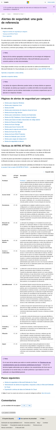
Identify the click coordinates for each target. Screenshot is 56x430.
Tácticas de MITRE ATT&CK (10, 34)
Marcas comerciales (6, 427)
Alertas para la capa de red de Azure (16, 129)
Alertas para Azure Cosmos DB (14, 127)
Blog (38, 422)
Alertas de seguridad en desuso (14, 141)
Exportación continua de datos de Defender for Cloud (21, 389)
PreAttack (22, 180)
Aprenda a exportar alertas (9, 76)
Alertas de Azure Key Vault (13, 131)
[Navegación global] (1, 2)
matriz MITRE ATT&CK (45, 69)
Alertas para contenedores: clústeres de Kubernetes (20, 115)
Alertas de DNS (9, 107)
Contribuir (45, 422)
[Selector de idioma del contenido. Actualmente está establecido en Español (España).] (8, 418)
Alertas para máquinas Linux (13, 105)
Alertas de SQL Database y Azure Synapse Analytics (20, 117)
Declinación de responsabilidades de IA (11, 422)
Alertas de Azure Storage (12, 124)
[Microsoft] (28, 2)
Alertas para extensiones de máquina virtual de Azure (21, 110)
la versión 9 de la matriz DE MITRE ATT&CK (14, 167)
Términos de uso (37, 425)
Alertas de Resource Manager (14, 122)
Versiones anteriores (29, 422)
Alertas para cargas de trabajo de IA (15, 139)
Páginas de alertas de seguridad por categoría (15, 31)
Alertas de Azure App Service (13, 112)
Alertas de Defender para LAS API (15, 136)
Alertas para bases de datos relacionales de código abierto (22, 119)
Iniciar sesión (51, 2)
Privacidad (4, 425)
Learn (3, 14)
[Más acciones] (53, 14)
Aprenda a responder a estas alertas (12, 72)
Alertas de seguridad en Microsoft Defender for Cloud (21, 382)
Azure (9, 14)
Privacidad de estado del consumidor (20, 425)
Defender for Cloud (18, 14)
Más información (46, 393)
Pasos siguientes (7, 36)
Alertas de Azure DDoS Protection (15, 134)
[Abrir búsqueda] (45, 2)
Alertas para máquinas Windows (14, 103)
